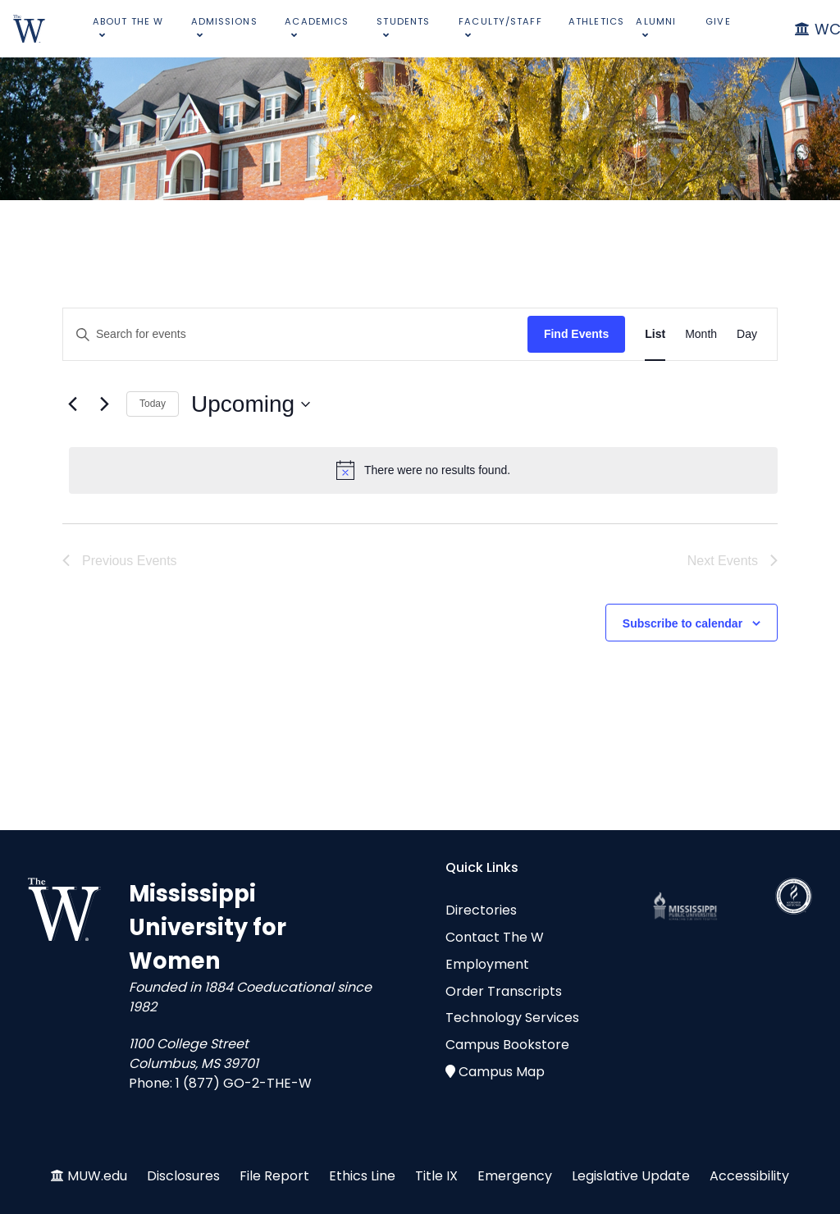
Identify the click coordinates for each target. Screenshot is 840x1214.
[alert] (423, 470)
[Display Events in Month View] (701, 334)
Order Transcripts (503, 991)
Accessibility (749, 1175)
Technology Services (512, 1017)
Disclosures (183, 1175)
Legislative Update (631, 1175)
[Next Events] (104, 404)
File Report (274, 1175)
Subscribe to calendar (682, 623)
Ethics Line (362, 1175)
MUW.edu (97, 1175)
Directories (481, 910)
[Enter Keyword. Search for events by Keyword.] (295, 334)
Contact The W (494, 937)
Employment (487, 964)
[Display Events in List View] (655, 334)
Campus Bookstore (507, 1044)
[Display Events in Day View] (747, 334)
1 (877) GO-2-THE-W (244, 1083)
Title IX (436, 1175)
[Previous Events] (72, 404)
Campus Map (502, 1071)
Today (152, 403)
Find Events (576, 333)
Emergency (514, 1175)
